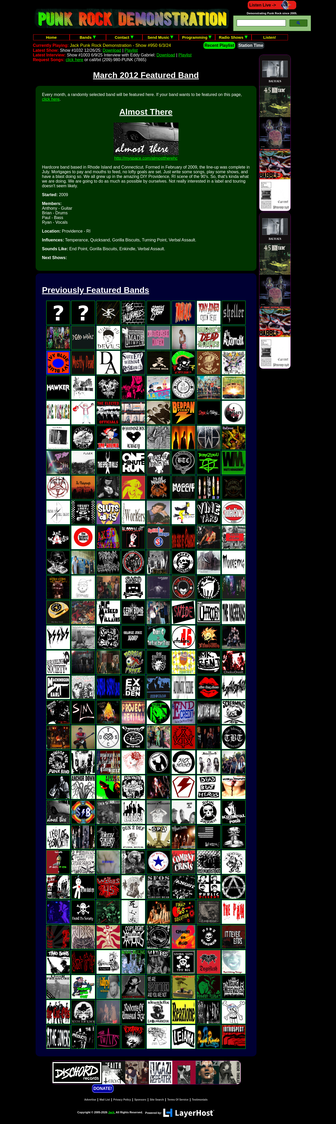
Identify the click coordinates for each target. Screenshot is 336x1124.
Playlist (131, 50)
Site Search (157, 1099)
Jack (111, 1112)
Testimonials (199, 1099)
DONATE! (103, 1088)
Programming (197, 37)
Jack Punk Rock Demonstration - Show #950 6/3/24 (120, 45)
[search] (260, 23)
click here (74, 59)
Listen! (269, 37)
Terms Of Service (178, 1099)
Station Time (250, 45)
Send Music (161, 37)
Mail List (105, 1099)
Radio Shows (233, 37)
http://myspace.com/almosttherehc (146, 158)
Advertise (90, 1099)
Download (112, 50)
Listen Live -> (272, 5)
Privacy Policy (122, 1099)
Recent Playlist (219, 45)
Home (51, 37)
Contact (124, 37)
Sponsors (140, 1099)
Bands (88, 37)
